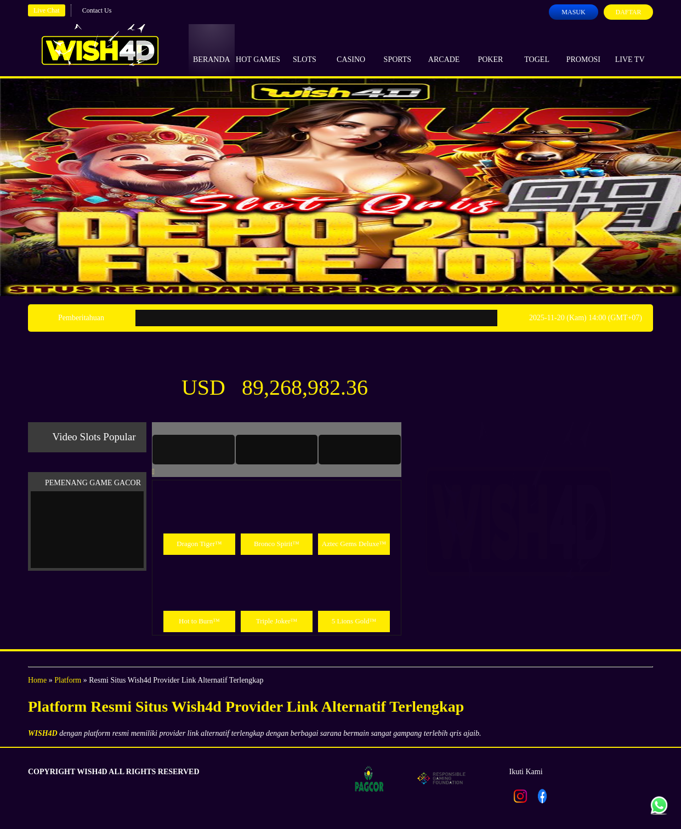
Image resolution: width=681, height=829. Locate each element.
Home (37, 680)
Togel (536, 49)
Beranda (211, 49)
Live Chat (46, 10)
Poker (490, 49)
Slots (304, 49)
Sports (398, 49)
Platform (67, 680)
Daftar (628, 12)
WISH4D (43, 733)
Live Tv (630, 49)
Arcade (444, 49)
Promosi (583, 49)
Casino (351, 49)
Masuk (573, 12)
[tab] (193, 449)
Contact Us (97, 10)
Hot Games (258, 49)
